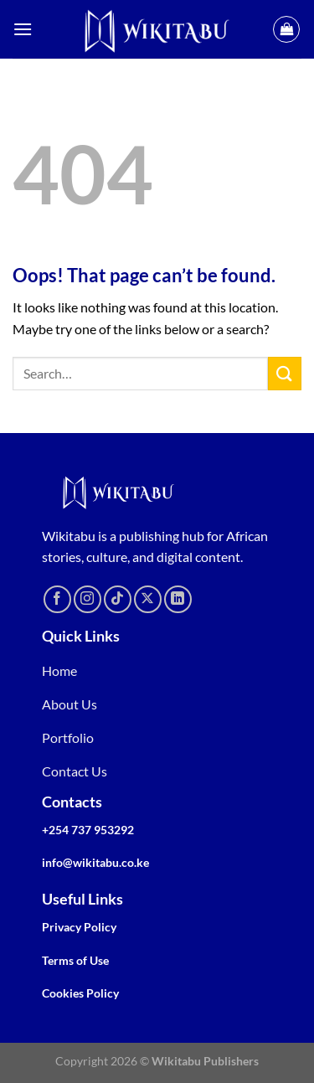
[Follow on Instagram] (87, 599)
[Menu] (23, 28)
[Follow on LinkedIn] (178, 599)
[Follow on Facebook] (57, 599)
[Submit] (284, 373)
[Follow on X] (148, 599)
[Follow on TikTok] (117, 599)
